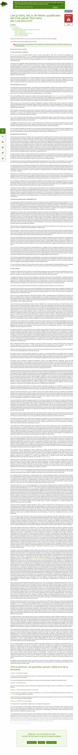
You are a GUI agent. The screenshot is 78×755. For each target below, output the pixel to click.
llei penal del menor (63, 173)
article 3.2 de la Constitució (59, 91)
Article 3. (23, 28)
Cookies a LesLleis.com (54, 3)
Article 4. (21, 30)
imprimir (2, 147)
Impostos (2, 153)
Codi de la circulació (45, 452)
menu (2, 136)
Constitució (28, 52)
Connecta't (68, 7)
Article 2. (19, 27)
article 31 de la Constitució (18, 466)
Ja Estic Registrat (51, 738)
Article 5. (21, 31)
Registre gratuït (32, 738)
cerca (2, 131)
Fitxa (68, 20)
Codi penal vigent (16, 50)
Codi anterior (19, 599)
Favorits (2, 142)
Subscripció (41, 738)
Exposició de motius (18, 24)
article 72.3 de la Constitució (37, 554)
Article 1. (20, 26)
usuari (2, 158)
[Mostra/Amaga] (14, 22)
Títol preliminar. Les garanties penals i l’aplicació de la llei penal (25, 25)
